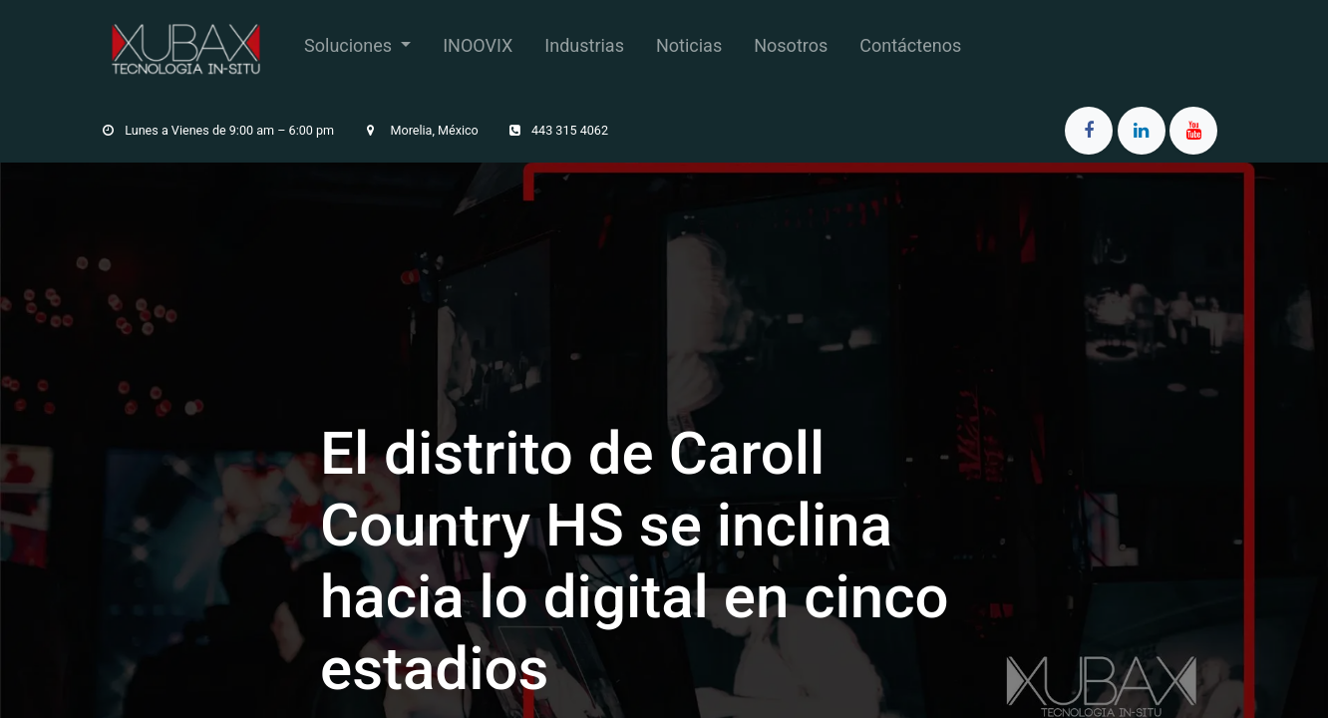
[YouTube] (1193, 131)
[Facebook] (1089, 131)
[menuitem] (357, 49)
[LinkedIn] (1141, 131)
